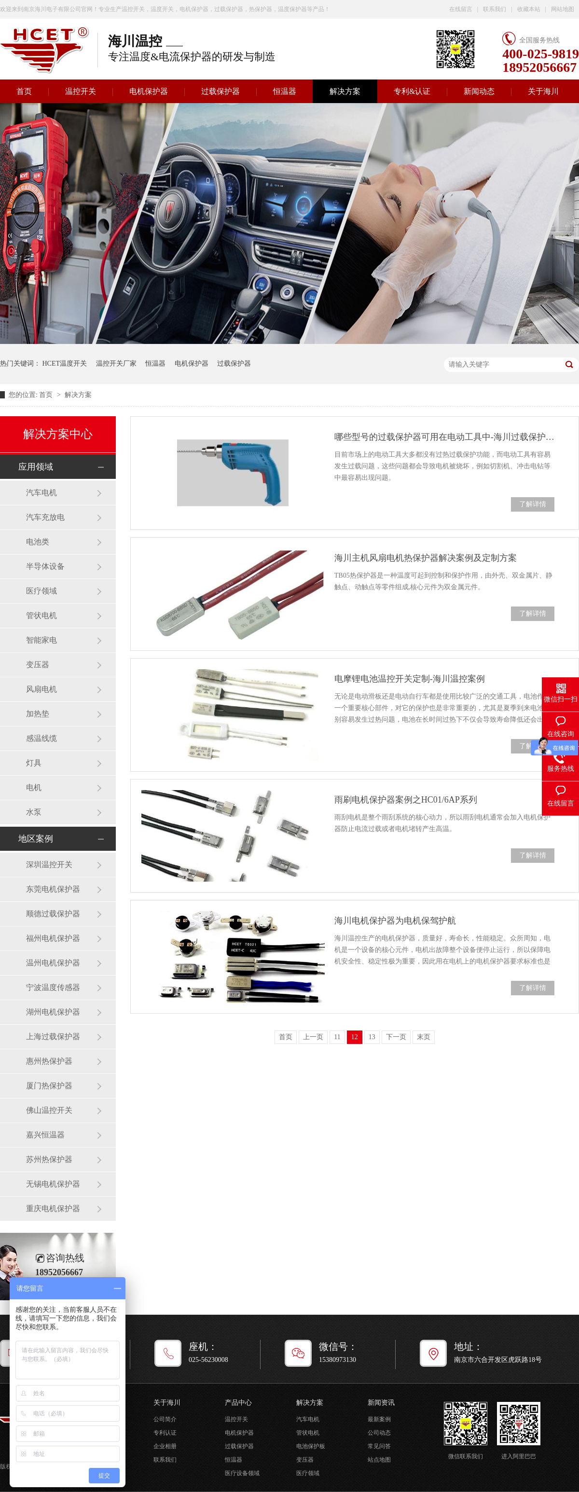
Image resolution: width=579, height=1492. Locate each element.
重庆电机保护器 (53, 1208)
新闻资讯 (381, 1402)
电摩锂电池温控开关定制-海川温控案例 (409, 679)
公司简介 (165, 1419)
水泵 (33, 812)
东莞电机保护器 (53, 889)
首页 (47, 394)
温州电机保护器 (53, 963)
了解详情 (532, 504)
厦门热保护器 (49, 1086)
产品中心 (238, 1402)
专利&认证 (412, 91)
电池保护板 (310, 1446)
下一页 (396, 1037)
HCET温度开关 (64, 363)
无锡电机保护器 (53, 1184)
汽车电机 (41, 493)
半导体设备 (45, 566)
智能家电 (41, 640)
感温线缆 (41, 738)
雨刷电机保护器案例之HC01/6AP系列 (405, 800)
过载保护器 (220, 91)
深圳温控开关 (49, 864)
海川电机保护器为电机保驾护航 (395, 920)
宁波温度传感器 (53, 987)
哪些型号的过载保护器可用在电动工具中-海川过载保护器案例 (444, 437)
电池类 (37, 542)
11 (337, 1037)
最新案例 (379, 1419)
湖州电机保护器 (53, 1012)
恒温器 (284, 91)
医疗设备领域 (242, 1473)
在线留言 (460, 9)
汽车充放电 (45, 517)
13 (372, 1037)
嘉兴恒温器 (45, 1135)
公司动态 (379, 1432)
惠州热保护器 (49, 1061)
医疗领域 (41, 591)
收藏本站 (528, 9)
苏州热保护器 (49, 1159)
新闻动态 (479, 91)
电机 (33, 787)
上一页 (313, 1037)
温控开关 (80, 91)
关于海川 (543, 91)
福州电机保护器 (53, 938)
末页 (423, 1037)
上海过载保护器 (53, 1036)
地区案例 (35, 839)
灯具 (33, 763)
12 (354, 1037)
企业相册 (165, 1446)
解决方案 (345, 91)
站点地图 (379, 1459)
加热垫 (37, 714)
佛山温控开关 (49, 1110)
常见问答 (379, 1446)
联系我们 (494, 9)
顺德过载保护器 (53, 914)
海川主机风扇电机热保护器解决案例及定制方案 (425, 558)
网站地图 (562, 9)
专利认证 (165, 1432)
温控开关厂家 (116, 363)
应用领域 (35, 467)
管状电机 (41, 615)
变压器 (37, 664)
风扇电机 (41, 689)
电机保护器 (148, 91)
